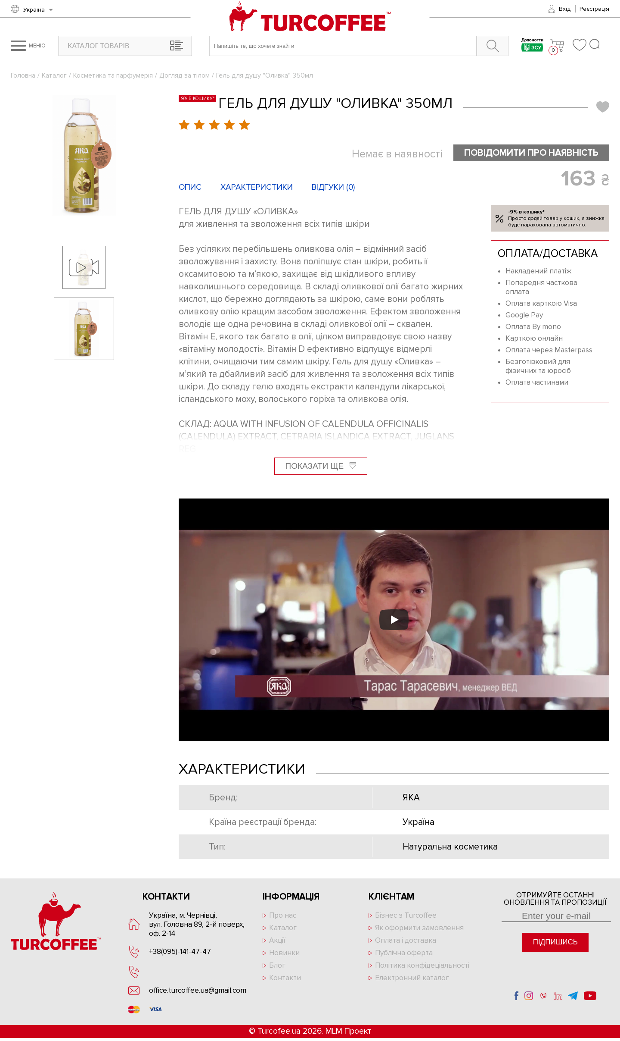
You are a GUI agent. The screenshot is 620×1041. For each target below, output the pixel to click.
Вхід (564, 9)
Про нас (282, 915)
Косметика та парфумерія (113, 75)
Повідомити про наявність (531, 152)
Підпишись (555, 942)
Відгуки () (333, 187)
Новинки (284, 952)
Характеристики (256, 187)
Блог (277, 965)
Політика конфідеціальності (422, 965)
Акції (277, 940)
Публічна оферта (404, 952)
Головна (23, 75)
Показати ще (320, 465)
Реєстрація (594, 9)
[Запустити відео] (394, 619)
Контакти (285, 977)
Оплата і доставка (405, 940)
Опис (190, 187)
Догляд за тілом (184, 75)
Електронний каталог (412, 977)
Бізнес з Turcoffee (406, 915)
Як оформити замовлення (419, 927)
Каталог (54, 75)
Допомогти (532, 46)
